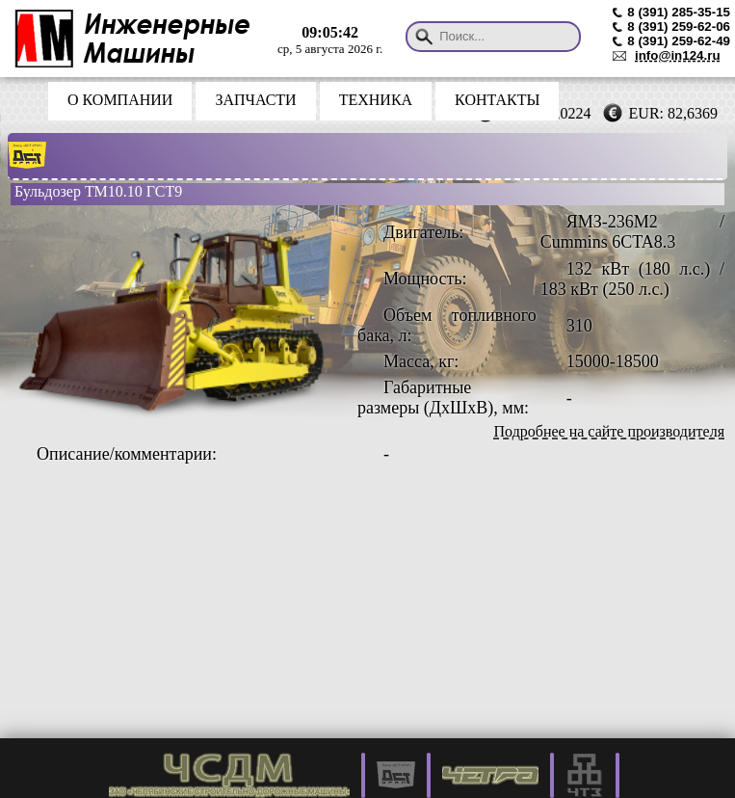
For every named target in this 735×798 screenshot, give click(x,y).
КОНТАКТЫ (497, 100)
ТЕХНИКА (375, 100)
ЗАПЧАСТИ (255, 100)
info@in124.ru (678, 55)
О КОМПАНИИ (119, 100)
